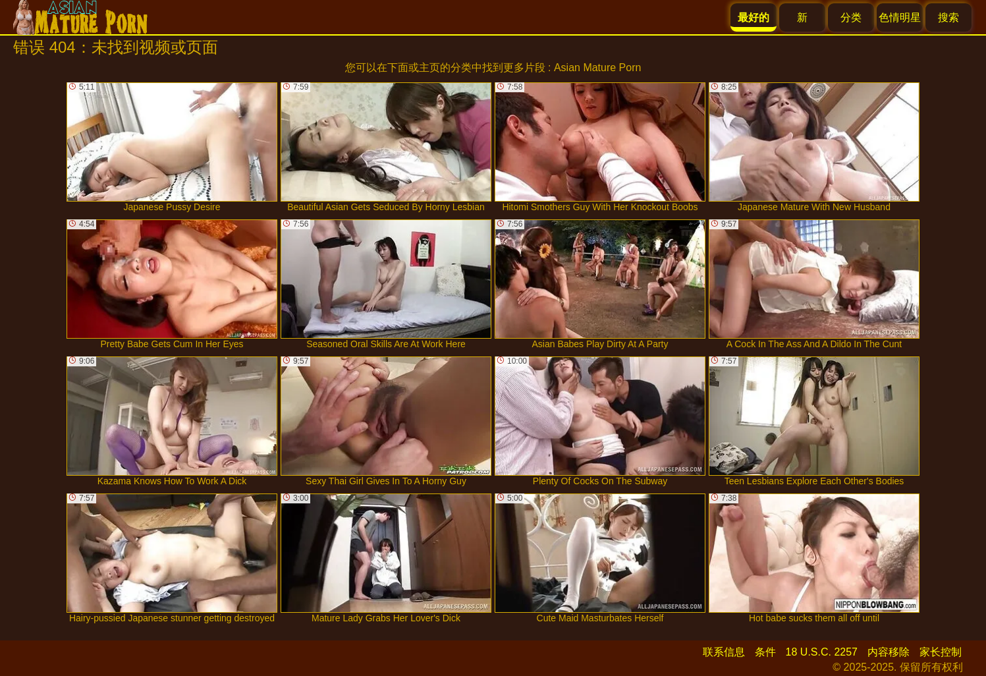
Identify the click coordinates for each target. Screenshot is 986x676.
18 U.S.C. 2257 (822, 652)
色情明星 (900, 17)
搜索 (948, 17)
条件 (765, 652)
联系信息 (724, 652)
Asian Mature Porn (598, 67)
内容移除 (888, 652)
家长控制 (940, 652)
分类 (851, 17)
